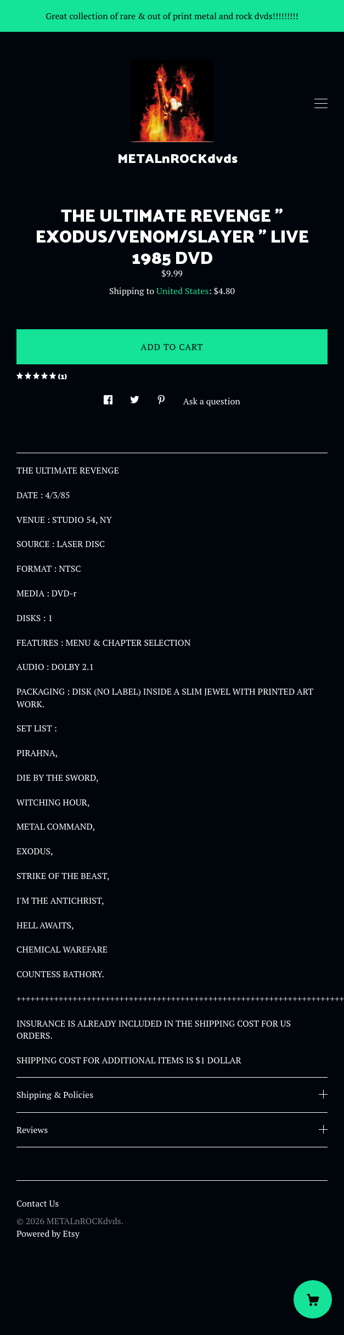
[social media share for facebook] (108, 397)
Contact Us (37, 1203)
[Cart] (313, 1299)
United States (182, 291)
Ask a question (211, 401)
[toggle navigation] (321, 103)
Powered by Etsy (48, 1233)
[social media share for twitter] (134, 397)
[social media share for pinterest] (161, 397)
